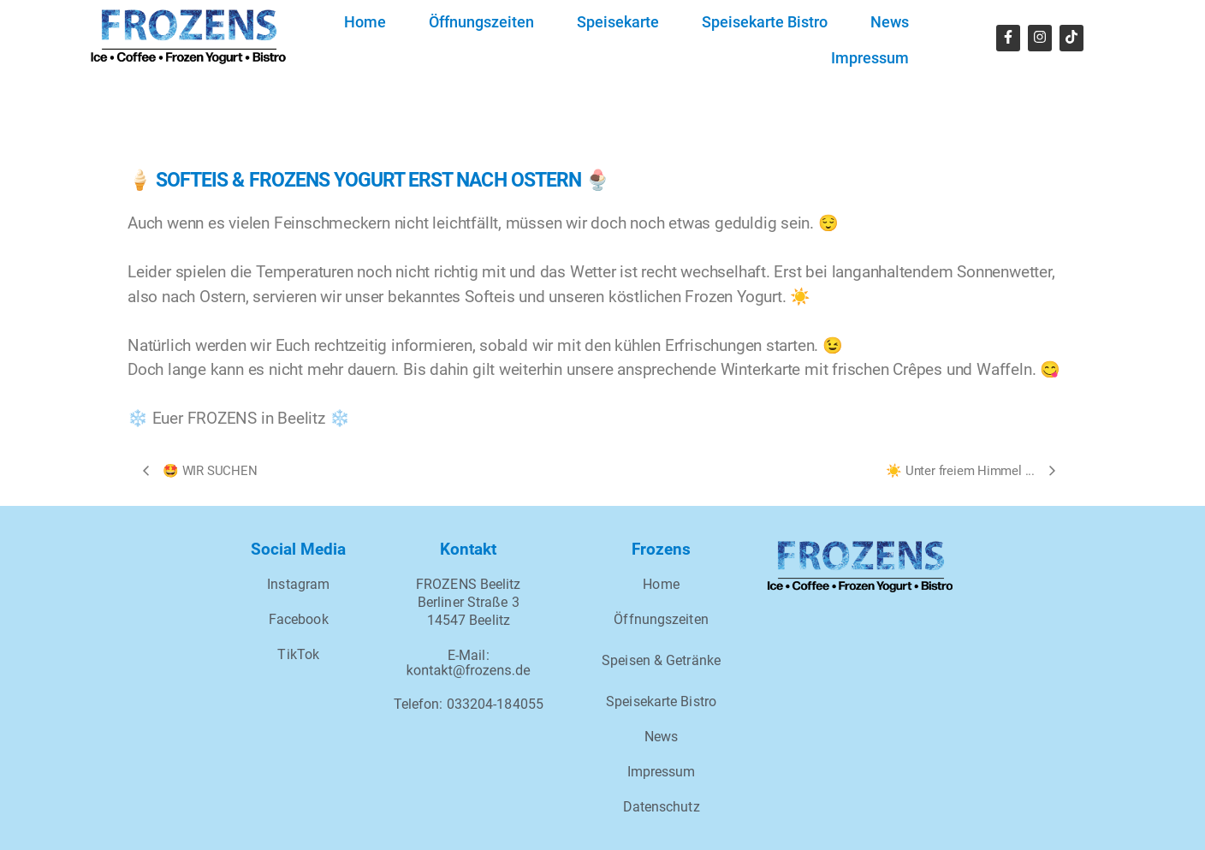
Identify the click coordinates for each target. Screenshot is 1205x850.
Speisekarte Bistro (765, 22)
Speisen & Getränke (661, 660)
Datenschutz (661, 807)
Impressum (870, 58)
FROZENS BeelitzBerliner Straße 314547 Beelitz (468, 602)
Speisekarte (618, 22)
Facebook (299, 619)
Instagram (298, 584)
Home (365, 22)
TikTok (298, 654)
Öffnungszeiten (481, 22)
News (889, 22)
